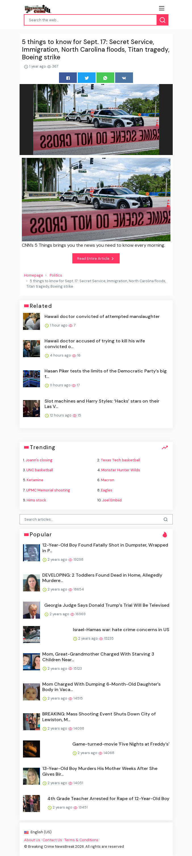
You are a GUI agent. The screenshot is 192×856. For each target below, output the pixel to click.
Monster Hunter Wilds (120, 470)
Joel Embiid (112, 500)
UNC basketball (39, 470)
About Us (32, 840)
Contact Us (52, 840)
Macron (107, 480)
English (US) (38, 832)
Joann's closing (39, 460)
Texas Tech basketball (120, 460)
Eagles (106, 490)
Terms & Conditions (81, 840)
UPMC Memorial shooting (48, 490)
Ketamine (35, 480)
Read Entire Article (96, 258)
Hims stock (36, 500)
